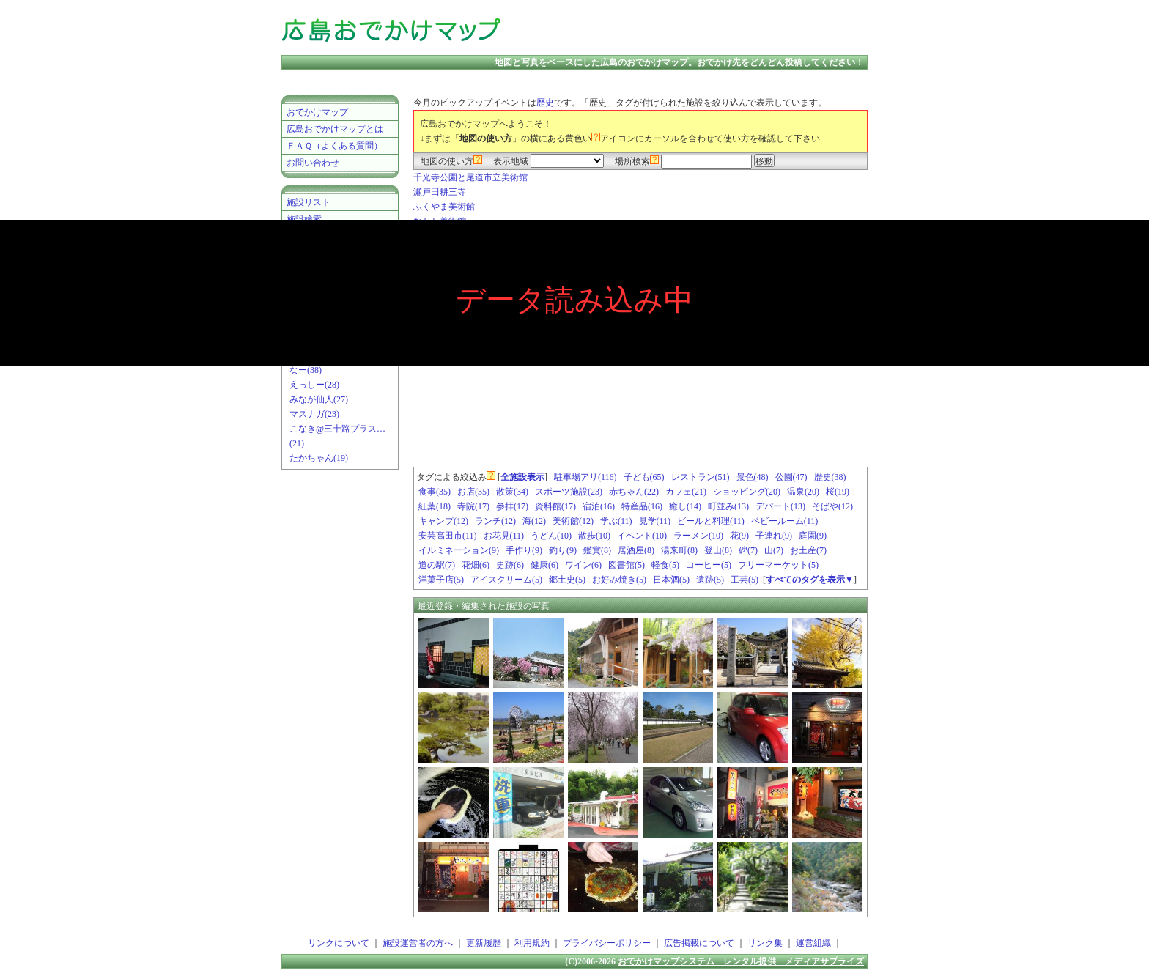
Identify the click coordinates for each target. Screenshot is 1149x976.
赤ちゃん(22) (634, 492)
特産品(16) (642, 506)
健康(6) (544, 565)
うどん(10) (551, 535)
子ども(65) (644, 477)
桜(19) (837, 492)
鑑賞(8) (597, 550)
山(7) (774, 550)
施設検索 (304, 219)
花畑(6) (475, 565)
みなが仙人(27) (318, 399)
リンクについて (338, 943)
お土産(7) (808, 550)
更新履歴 (483, 943)
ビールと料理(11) (711, 521)
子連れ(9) (773, 535)
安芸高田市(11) (447, 535)
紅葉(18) (434, 506)
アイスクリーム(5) (506, 579)
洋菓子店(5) (441, 579)
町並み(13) (728, 506)
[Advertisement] (694, 29)
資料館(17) (555, 506)
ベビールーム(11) (785, 521)
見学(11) (655, 521)
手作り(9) (523, 550)
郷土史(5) (567, 579)
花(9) (739, 535)
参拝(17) (512, 506)
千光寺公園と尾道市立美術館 (470, 177)
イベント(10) (642, 535)
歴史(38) (830, 477)
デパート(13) (780, 506)
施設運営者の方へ (418, 943)
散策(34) (512, 492)
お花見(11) (504, 535)
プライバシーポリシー (607, 943)
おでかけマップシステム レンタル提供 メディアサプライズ (741, 961)
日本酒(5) (671, 579)
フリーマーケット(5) (778, 565)
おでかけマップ (317, 112)
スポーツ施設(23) (569, 492)
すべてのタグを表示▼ (810, 579)
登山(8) (718, 550)
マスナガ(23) (314, 414)
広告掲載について (699, 943)
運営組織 (813, 943)
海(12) (534, 521)
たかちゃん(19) (318, 458)
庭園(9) (813, 535)
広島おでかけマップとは (335, 129)
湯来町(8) (679, 550)
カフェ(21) (686, 492)
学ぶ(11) (616, 521)
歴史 (545, 102)
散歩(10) (594, 535)
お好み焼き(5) (619, 579)
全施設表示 (522, 477)
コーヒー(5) (709, 565)
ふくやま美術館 (444, 207)
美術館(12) (573, 521)
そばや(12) (832, 506)
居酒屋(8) (636, 550)
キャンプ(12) (443, 521)
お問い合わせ (313, 163)
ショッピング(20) (747, 492)
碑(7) (748, 550)
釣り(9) (563, 550)
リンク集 (765, 943)
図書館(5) (626, 565)
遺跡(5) (710, 579)
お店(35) (473, 492)
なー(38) (305, 370)
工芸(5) (744, 579)
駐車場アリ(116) (585, 477)
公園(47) (791, 477)
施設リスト (308, 202)
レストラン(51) (700, 477)
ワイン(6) (583, 565)
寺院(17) (473, 506)
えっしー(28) (314, 385)
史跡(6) (510, 565)
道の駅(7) (436, 565)
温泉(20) (803, 492)
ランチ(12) (495, 521)
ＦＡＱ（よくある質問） (335, 146)
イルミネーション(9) (458, 550)
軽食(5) (665, 565)
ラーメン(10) (698, 535)
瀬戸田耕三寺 (439, 192)
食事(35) (434, 492)
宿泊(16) (598, 506)
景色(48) (752, 477)
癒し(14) (685, 506)
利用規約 (532, 943)
